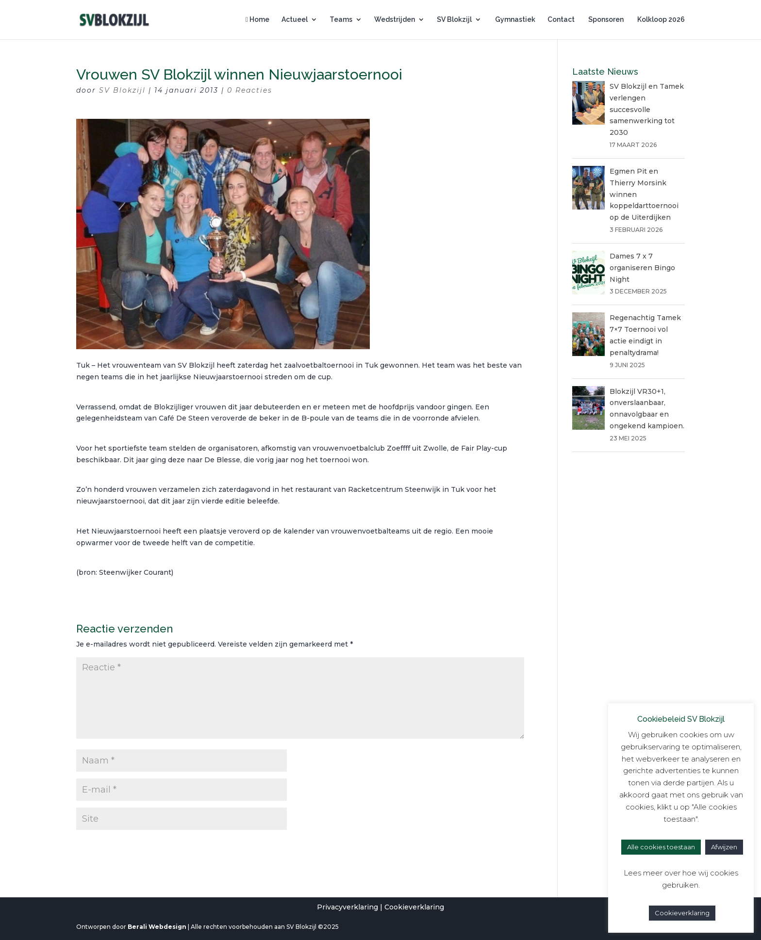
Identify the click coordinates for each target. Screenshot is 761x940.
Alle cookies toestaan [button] (661, 847)
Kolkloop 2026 (660, 19)
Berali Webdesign (157, 926)
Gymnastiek (514, 19)
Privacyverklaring (347, 907)
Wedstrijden (394, 19)
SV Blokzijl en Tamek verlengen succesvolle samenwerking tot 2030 (647, 109)
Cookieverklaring (414, 907)
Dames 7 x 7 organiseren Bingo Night (642, 268)
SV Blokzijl (454, 19)
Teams (341, 19)
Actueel (294, 19)
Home (257, 19)
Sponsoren (605, 19)
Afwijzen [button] (724, 847)
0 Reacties (249, 90)
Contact (561, 19)
